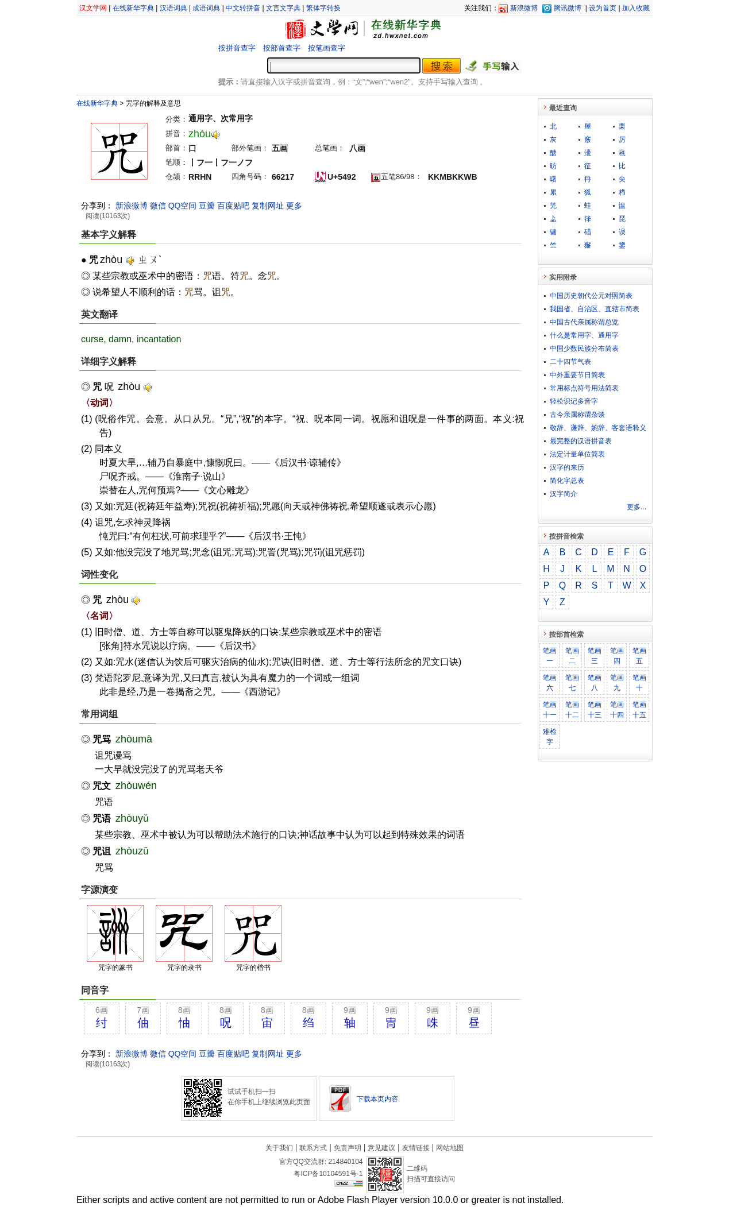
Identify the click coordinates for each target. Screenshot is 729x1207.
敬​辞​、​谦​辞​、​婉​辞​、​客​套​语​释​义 (598, 428)
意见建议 (381, 1148)
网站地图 (450, 1148)
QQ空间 (182, 205)
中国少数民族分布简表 (584, 349)
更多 (294, 205)
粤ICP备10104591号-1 (328, 1174)
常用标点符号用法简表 (584, 388)
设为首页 (602, 8)
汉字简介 (563, 494)
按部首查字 (281, 48)
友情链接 (416, 1148)
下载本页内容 (377, 1099)
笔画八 (594, 683)
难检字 (550, 737)
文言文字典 (283, 8)
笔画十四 (617, 710)
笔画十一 (550, 710)
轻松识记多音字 (574, 401)
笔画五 (639, 656)
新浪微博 (524, 8)
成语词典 (206, 8)
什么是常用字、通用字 (584, 335)
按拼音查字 (237, 48)
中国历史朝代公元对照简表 (591, 296)
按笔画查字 (326, 48)
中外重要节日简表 (577, 375)
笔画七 (572, 683)
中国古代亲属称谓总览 (584, 322)
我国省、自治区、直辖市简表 (594, 309)
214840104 (345, 1162)
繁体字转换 (323, 8)
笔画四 (617, 656)
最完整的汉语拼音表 (581, 441)
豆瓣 (207, 205)
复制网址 (268, 205)
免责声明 (347, 1148)
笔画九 (617, 683)
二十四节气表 (570, 362)
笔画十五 (639, 710)
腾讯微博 (567, 8)
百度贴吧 (233, 205)
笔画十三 (594, 710)
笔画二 (572, 656)
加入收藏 (636, 8)
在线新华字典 (133, 8)
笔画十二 (572, 710)
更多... (636, 507)
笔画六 (550, 683)
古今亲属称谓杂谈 (577, 415)
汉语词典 (173, 8)
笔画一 (550, 656)
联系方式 (313, 1148)
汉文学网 (93, 8)
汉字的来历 (567, 467)
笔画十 (639, 683)
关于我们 (279, 1148)
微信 (158, 205)
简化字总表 (567, 481)
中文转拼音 (243, 8)
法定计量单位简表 (577, 454)
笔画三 (594, 656)
